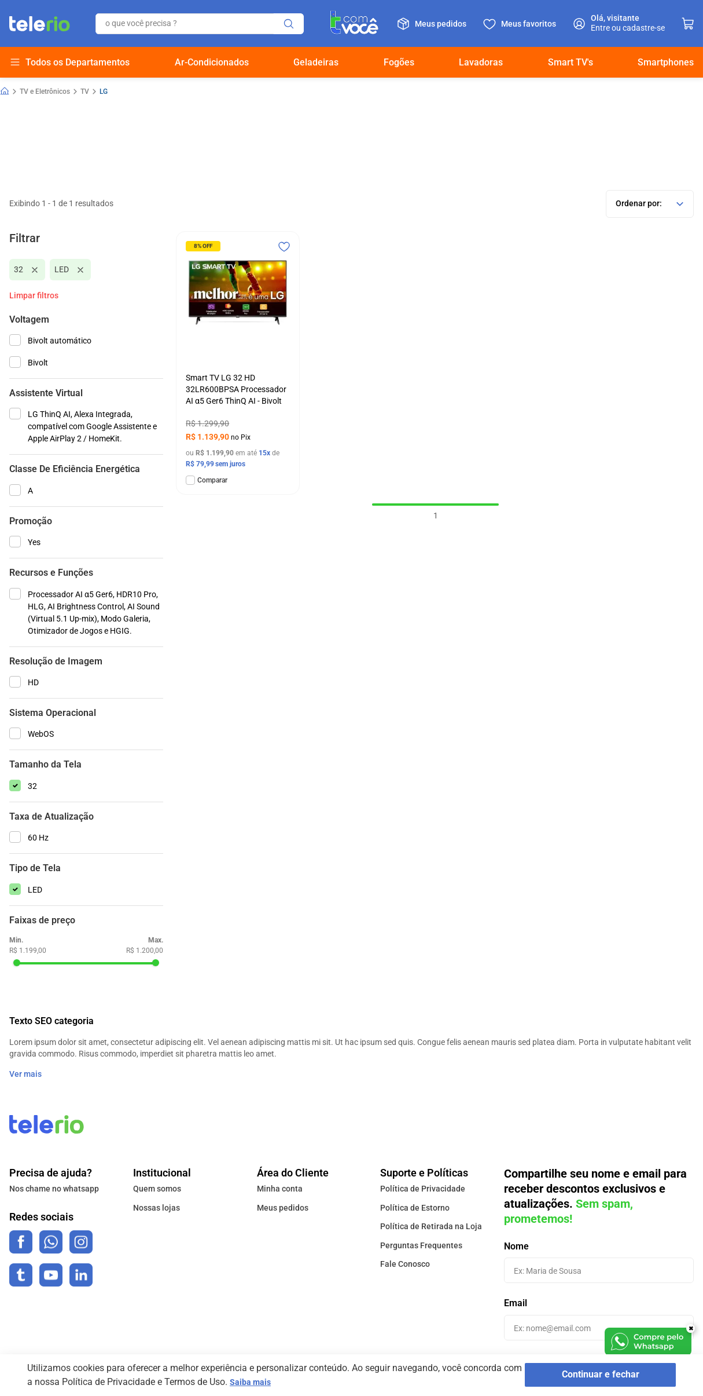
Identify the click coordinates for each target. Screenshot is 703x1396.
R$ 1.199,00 (27, 950)
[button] (86, 319)
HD (33, 682)
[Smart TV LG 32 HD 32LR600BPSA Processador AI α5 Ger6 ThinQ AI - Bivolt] (237, 363)
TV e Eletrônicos (45, 91)
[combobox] (199, 23)
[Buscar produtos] (289, 23)
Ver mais (25, 1074)
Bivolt (38, 362)
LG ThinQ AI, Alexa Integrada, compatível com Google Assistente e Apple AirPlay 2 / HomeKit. (92, 426)
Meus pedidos (440, 23)
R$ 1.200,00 (144, 950)
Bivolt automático (59, 340)
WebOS (41, 734)
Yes (34, 542)
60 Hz (38, 837)
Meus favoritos (528, 23)
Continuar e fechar (596, 1375)
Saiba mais (273, 1381)
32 (18, 269)
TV (84, 91)
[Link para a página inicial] (4, 91)
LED (61, 269)
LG (104, 91)
